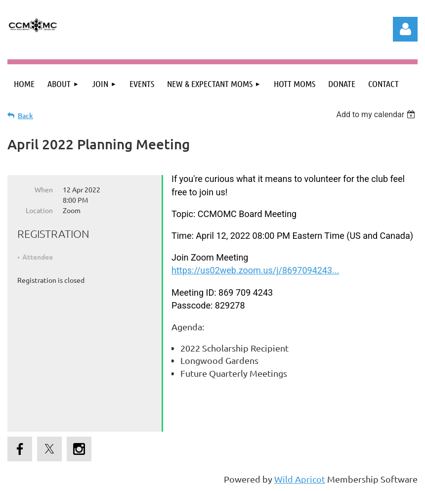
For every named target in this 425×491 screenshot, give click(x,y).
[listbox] (377, 114)
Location (39, 210)
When (44, 189)
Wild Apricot (299, 479)
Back (25, 115)
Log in (405, 29)
